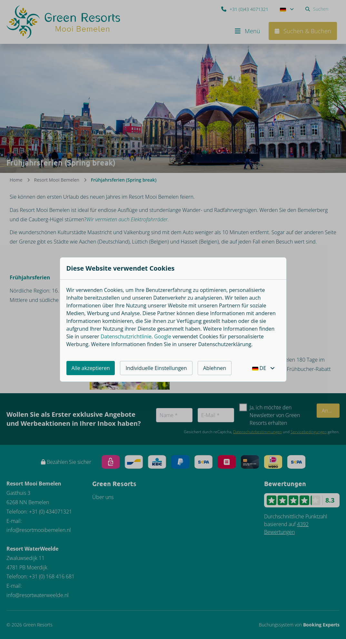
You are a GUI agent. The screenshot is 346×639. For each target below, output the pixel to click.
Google (162, 336)
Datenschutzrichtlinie (126, 336)
